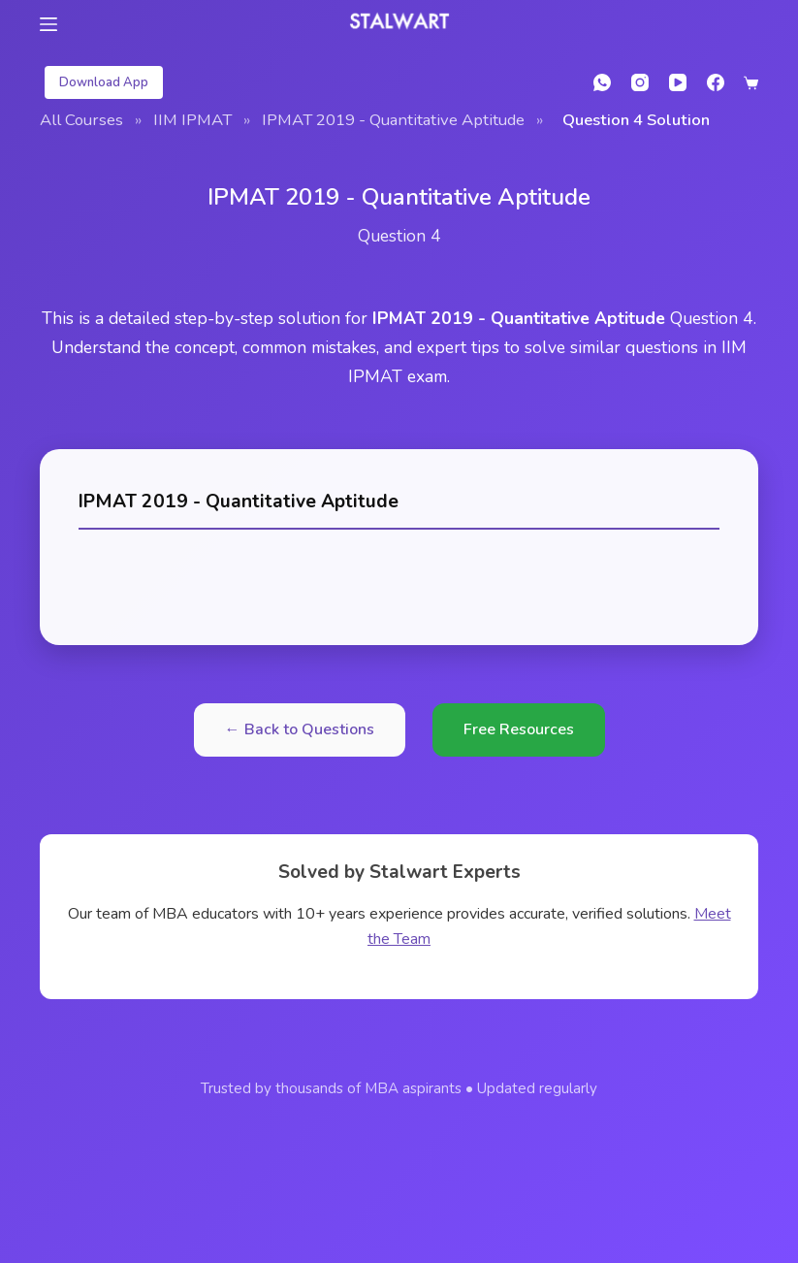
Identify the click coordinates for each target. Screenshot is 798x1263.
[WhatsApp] (602, 82)
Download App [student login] (103, 82)
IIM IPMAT (192, 120)
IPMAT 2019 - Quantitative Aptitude (393, 120)
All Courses (81, 120)
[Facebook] (715, 82)
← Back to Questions (299, 729)
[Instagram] (640, 82)
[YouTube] (677, 82)
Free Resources (518, 729)
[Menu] (48, 24)
